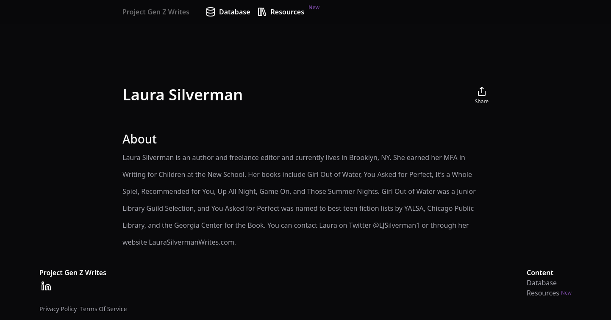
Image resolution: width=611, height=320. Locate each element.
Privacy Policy (58, 309)
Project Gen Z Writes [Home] (155, 12)
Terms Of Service (103, 309)
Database (228, 12)
